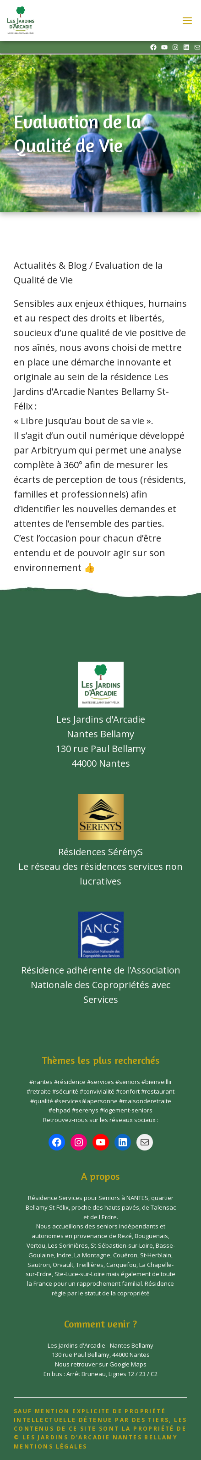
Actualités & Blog (50, 265)
